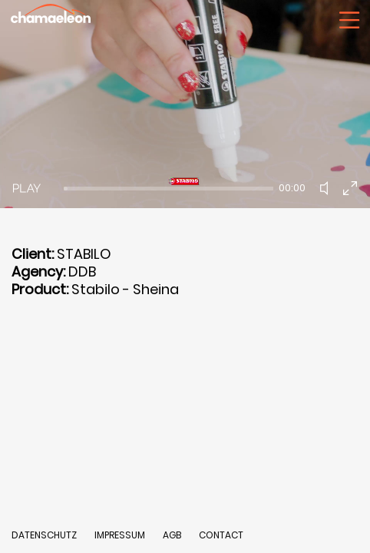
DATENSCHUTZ (44, 534)
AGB (172, 534)
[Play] (27, 188)
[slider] (168, 188)
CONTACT (221, 534)
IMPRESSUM (120, 534)
